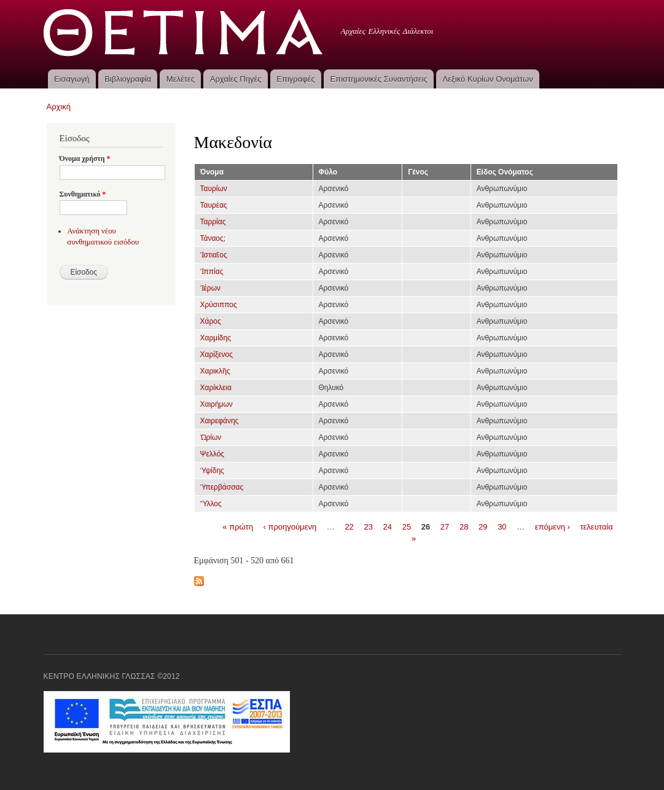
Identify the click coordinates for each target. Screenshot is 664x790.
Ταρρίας (213, 221)
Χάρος (210, 321)
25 (406, 526)
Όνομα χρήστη (85, 158)
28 (463, 526)
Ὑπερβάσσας (222, 487)
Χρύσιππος (218, 304)
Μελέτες (180, 79)
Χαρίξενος (216, 354)
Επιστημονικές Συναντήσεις (379, 79)
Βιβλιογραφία (127, 79)
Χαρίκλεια (216, 387)
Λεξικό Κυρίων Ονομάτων (488, 79)
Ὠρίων (211, 437)
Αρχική (59, 106)
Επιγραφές (295, 79)
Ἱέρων (210, 288)
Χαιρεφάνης (219, 421)
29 (482, 526)
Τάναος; (213, 238)
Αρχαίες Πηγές (236, 79)
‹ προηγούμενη (290, 526)
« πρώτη (237, 526)
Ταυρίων (213, 188)
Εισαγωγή (71, 79)
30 (502, 526)
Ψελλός (212, 454)
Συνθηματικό (83, 194)
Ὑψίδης (212, 470)
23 (368, 526)
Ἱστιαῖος (213, 255)
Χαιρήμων (216, 404)
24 (387, 526)
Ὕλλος (211, 503)
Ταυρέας (213, 205)
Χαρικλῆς (215, 371)
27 (444, 526)
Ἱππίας (212, 271)
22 (349, 526)
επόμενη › (552, 526)
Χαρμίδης (215, 338)
